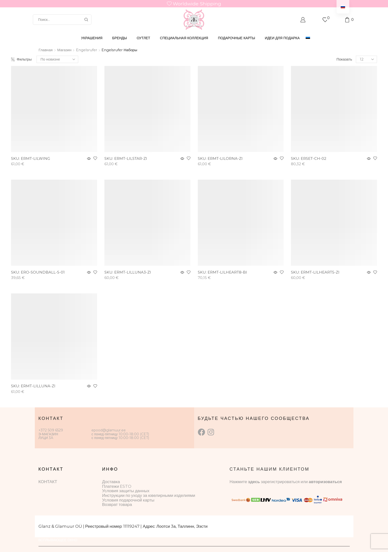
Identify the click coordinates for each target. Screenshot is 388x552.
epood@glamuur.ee (108, 430)
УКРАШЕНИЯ (91, 38)
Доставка (111, 481)
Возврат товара (117, 504)
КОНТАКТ (47, 481)
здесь (254, 481)
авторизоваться (325, 481)
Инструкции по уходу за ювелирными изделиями (148, 495)
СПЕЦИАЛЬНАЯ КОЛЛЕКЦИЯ (184, 38)
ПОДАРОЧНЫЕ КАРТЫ (236, 38)
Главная (46, 50)
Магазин (64, 50)
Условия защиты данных (126, 490)
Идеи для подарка (282, 38)
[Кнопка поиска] (86, 20)
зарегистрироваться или (285, 481)
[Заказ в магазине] (57, 59)
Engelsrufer (86, 50)
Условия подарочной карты (128, 500)
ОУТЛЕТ (143, 38)
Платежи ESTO (117, 486)
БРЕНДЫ (119, 38)
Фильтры (21, 59)
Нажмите (239, 481)
